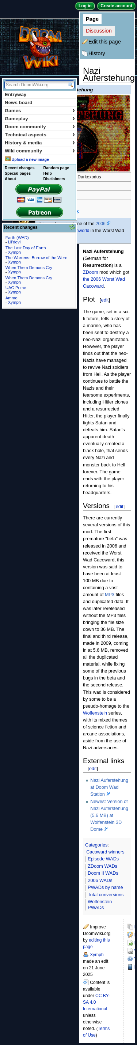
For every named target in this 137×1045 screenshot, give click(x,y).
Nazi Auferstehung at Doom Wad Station (109, 787)
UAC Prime (15, 287)
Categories (96, 845)
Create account (116, 5)
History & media (40, 143)
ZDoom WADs (102, 866)
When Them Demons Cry (28, 267)
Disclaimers (54, 179)
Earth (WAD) (17, 237)
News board (19, 102)
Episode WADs (103, 859)
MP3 (109, 594)
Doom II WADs (103, 873)
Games (40, 110)
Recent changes (20, 168)
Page (92, 19)
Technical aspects (40, 135)
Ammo (11, 298)
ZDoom (90, 272)
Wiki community (40, 151)
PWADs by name (105, 887)
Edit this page (104, 42)
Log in (85, 5)
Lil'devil (15, 242)
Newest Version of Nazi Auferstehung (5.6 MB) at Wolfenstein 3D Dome (109, 815)
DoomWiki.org (39, 47)
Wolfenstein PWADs (100, 904)
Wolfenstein (95, 713)
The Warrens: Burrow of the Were (36, 257)
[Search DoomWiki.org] (35, 85)
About (10, 179)
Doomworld (78, 230)
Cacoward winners (105, 852)
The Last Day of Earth (25, 248)
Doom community (40, 126)
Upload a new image (30, 159)
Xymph (96, 954)
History (96, 53)
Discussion (99, 31)
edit (105, 300)
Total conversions (105, 894)
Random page (56, 168)
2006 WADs (100, 880)
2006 (101, 223)
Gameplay (40, 118)
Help (47, 173)
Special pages (18, 173)
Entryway (15, 94)
